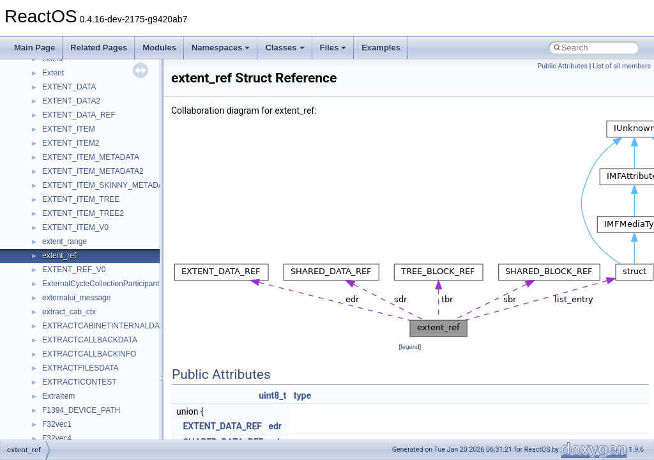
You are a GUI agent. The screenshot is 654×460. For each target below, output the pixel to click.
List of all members (622, 66)
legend (409, 346)
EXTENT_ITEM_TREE (80, 199)
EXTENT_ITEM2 (70, 143)
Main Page (34, 47)
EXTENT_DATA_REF (79, 115)
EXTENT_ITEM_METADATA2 (93, 171)
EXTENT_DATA (69, 86)
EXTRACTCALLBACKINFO (89, 353)
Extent (53, 72)
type (302, 395)
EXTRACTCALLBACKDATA (89, 339)
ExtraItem (58, 396)
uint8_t (272, 395)
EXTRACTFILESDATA (80, 368)
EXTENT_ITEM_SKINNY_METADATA (107, 185)
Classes (284, 47)
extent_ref (59, 255)
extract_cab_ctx (69, 311)
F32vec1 (57, 424)
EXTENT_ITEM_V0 (75, 227)
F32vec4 (57, 438)
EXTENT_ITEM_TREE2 (83, 213)
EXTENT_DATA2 (71, 100)
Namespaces (221, 47)
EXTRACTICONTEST (79, 382)
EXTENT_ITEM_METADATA (90, 157)
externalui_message (76, 297)
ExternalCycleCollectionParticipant (100, 283)
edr (275, 426)
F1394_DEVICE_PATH (81, 410)
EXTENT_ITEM (68, 129)
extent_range (64, 241)
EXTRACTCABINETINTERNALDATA (105, 325)
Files (333, 47)
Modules (159, 47)
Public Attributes (562, 66)
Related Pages (98, 47)
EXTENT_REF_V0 (73, 269)
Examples (380, 47)
